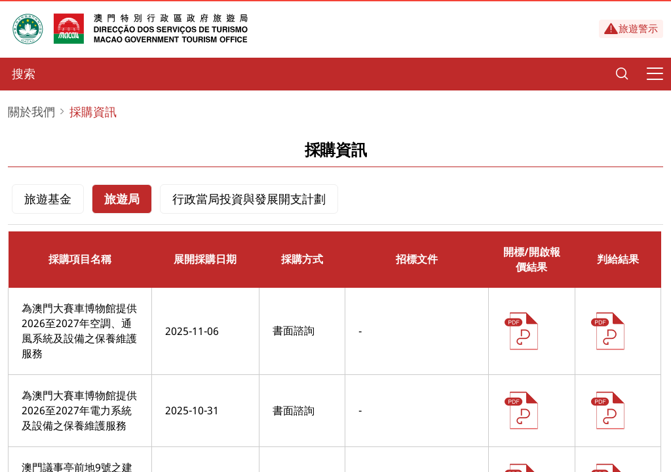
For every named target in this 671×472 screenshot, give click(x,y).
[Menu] (654, 74)
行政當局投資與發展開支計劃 (249, 198)
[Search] (621, 74)
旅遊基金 (47, 198)
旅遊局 (122, 198)
